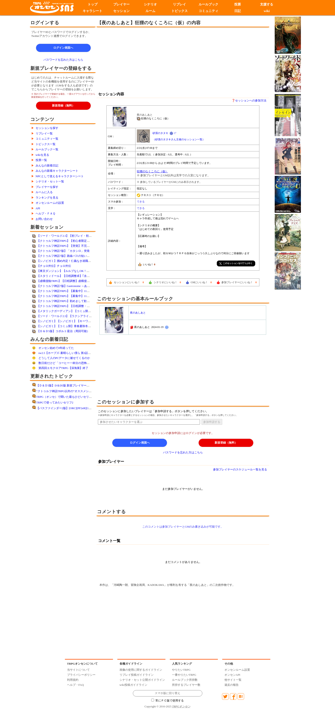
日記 (237, 11)
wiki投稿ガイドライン (133, 684)
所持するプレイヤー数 (186, 684)
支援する (266, 4)
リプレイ (179, 4)
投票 (237, 4)
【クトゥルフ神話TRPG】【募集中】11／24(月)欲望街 (71, 291)
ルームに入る (44, 192)
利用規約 (72, 679)
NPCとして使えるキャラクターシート (60, 176)
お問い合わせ (44, 219)
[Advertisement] (147, 59)
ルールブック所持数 (185, 679)
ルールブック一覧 (47, 149)
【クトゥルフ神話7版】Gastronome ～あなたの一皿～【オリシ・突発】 (82, 286)
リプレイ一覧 (44, 133)
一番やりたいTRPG (184, 674)
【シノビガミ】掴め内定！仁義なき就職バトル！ (68, 260)
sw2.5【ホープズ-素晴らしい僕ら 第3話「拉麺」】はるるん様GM (79, 353)
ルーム (150, 11)
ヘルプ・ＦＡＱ (45, 213)
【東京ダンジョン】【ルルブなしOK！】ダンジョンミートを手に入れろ (83, 271)
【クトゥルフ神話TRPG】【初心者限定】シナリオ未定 (72, 240)
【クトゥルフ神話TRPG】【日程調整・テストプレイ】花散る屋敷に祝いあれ (86, 306)
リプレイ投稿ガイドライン (137, 674)
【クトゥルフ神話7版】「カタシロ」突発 (63, 250)
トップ (92, 4)
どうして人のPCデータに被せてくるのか (64, 358)
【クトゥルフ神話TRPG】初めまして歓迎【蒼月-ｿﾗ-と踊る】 (76, 301)
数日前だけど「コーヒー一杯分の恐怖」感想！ (68, 363)
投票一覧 (41, 160)
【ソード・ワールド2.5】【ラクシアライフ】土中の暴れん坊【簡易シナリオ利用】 (90, 316)
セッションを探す (47, 128)
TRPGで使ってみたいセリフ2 (54, 402)
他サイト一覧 (232, 679)
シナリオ (150, 4)
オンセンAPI (232, 674)
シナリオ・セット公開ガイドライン (142, 679)
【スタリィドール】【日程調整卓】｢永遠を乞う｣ (68, 276)
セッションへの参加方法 (250, 100)
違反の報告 (231, 684)
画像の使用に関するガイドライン (141, 669)
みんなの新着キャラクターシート (57, 170)
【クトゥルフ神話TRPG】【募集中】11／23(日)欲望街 (71, 296)
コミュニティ (209, 11)
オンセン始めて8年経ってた (56, 348)
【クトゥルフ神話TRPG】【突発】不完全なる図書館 (70, 245)
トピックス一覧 (46, 144)
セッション (121, 11)
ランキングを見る (47, 197)
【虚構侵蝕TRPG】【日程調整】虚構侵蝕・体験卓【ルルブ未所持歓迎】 (83, 281)
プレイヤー (121, 4)
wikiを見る (42, 154)
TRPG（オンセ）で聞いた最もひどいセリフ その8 (69, 396)
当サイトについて (78, 669)
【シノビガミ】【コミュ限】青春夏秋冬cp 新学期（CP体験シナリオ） (81, 326)
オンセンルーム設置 (237, 669)
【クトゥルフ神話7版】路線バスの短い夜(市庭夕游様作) (72, 255)
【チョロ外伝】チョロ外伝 (54, 266)
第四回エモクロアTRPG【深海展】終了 (63, 368)
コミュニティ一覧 (47, 138)
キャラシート (92, 11)
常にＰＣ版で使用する (167, 700)
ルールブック (209, 4)
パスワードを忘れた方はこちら (63, 59)
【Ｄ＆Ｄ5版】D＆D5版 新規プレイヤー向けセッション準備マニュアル (81, 385)
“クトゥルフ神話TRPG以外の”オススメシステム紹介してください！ (79, 391)
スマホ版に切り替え (167, 693)
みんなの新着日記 (47, 165)
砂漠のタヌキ (160, 133)
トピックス (179, 11)
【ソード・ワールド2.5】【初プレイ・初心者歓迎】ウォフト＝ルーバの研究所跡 (88, 235)
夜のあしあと (138, 312)
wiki (267, 11)
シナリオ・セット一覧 (50, 181)
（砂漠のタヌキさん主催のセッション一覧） (179, 139)
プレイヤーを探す (47, 187)
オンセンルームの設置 (50, 202)
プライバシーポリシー (81, 674)
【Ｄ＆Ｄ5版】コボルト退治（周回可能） (63, 331)
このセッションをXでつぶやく (236, 263)
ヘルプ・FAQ (75, 684)
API (38, 208)
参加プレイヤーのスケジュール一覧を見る (240, 469)
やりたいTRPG (181, 669)
